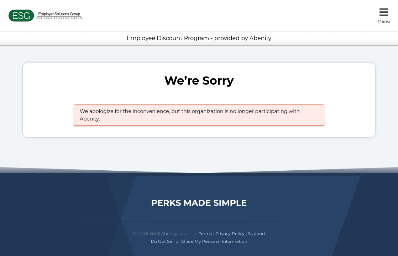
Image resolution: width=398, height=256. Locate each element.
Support (257, 233)
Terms (205, 233)
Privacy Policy (230, 233)
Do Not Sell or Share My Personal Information (199, 241)
